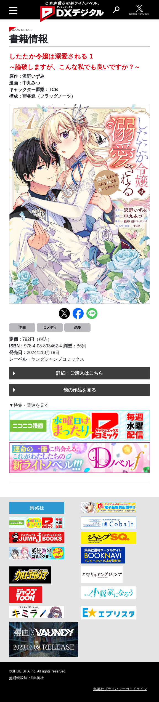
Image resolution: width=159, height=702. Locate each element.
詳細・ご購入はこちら (79, 373)
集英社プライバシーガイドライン (120, 689)
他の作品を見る (79, 389)
